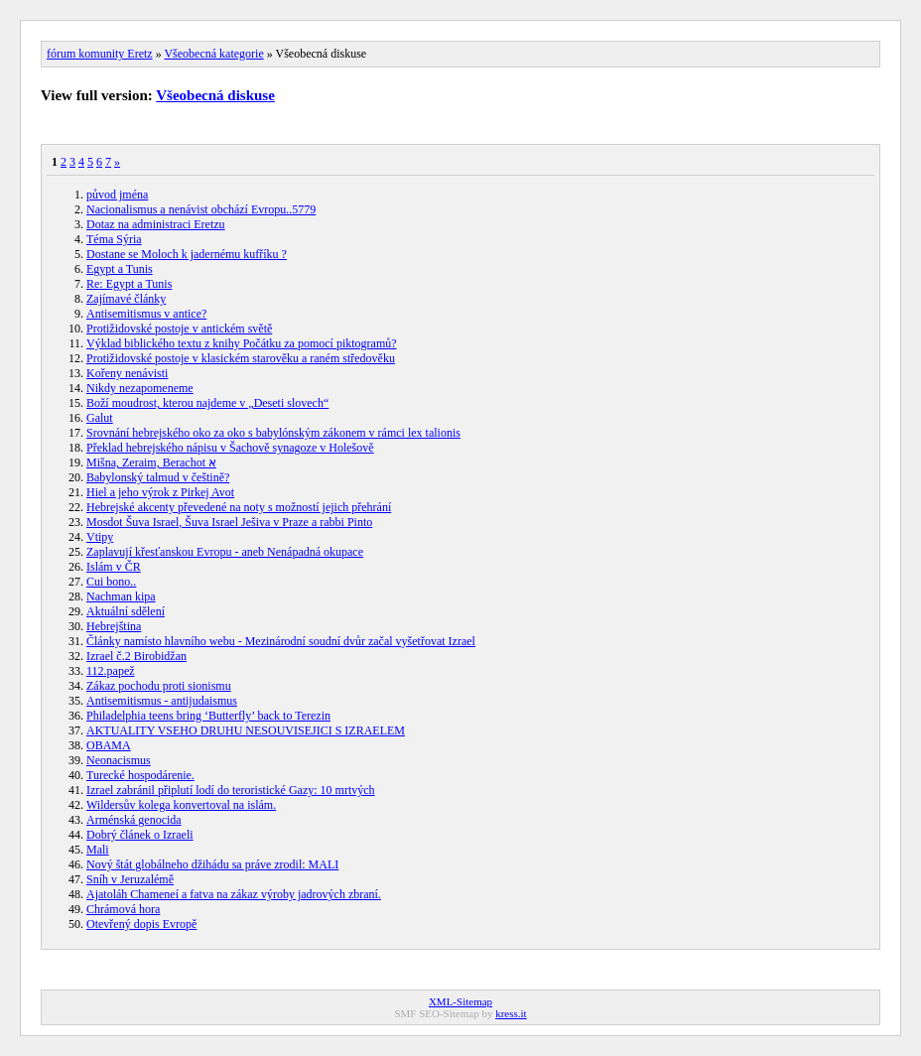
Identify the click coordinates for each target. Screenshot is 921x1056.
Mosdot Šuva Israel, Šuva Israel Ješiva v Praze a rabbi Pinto (229, 522)
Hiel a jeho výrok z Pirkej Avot (160, 492)
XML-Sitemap (460, 1001)
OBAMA (108, 745)
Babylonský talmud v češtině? (157, 477)
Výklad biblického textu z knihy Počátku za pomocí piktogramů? (241, 343)
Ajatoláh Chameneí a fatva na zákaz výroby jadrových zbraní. (233, 894)
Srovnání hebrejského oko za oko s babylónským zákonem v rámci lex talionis (273, 433)
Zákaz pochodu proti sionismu (158, 686)
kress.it (510, 1013)
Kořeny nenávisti (127, 373)
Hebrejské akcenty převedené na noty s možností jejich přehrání (238, 507)
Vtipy (99, 537)
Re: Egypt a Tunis (129, 284)
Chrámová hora (123, 909)
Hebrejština (113, 626)
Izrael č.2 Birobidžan (136, 656)
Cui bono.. (111, 582)
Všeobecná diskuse (215, 95)
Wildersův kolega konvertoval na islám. (181, 805)
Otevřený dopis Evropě (141, 924)
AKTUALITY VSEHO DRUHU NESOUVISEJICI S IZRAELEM (245, 730)
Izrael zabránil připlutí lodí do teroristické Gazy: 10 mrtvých (230, 790)
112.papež (110, 671)
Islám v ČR (113, 567)
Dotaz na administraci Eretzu (155, 224)
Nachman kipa (121, 596)
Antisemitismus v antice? (146, 314)
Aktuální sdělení (125, 611)
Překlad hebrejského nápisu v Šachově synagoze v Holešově (230, 448)
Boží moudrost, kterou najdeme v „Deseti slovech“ (207, 403)
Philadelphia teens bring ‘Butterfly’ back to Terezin (208, 716)
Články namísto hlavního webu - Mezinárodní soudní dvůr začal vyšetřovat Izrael (280, 641)
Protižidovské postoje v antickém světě (179, 328)
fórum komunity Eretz (100, 54)
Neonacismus (118, 760)
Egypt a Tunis (119, 269)
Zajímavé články (126, 299)
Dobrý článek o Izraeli (140, 835)
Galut (99, 418)
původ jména (117, 194)
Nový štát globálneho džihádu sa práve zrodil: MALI (212, 864)
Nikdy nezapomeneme (140, 388)
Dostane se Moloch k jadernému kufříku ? (186, 254)
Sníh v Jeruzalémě (130, 879)
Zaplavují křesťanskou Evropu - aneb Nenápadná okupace (224, 552)
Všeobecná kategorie (213, 54)
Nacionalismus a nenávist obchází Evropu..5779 (201, 209)
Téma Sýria (114, 239)
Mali (97, 850)
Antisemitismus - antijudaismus (161, 701)
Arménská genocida (134, 820)
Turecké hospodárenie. (140, 775)
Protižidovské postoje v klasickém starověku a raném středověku (240, 358)
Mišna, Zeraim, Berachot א (151, 462)
